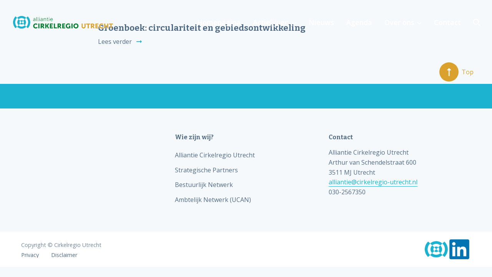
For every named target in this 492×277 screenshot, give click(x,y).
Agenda (359, 22)
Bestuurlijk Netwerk (204, 184)
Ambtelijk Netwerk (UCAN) (213, 199)
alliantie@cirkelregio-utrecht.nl (373, 182)
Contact (447, 22)
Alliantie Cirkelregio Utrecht (215, 155)
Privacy (30, 255)
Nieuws (321, 22)
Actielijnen (271, 22)
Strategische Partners (206, 170)
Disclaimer (64, 255)
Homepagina (219, 22)
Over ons (399, 22)
